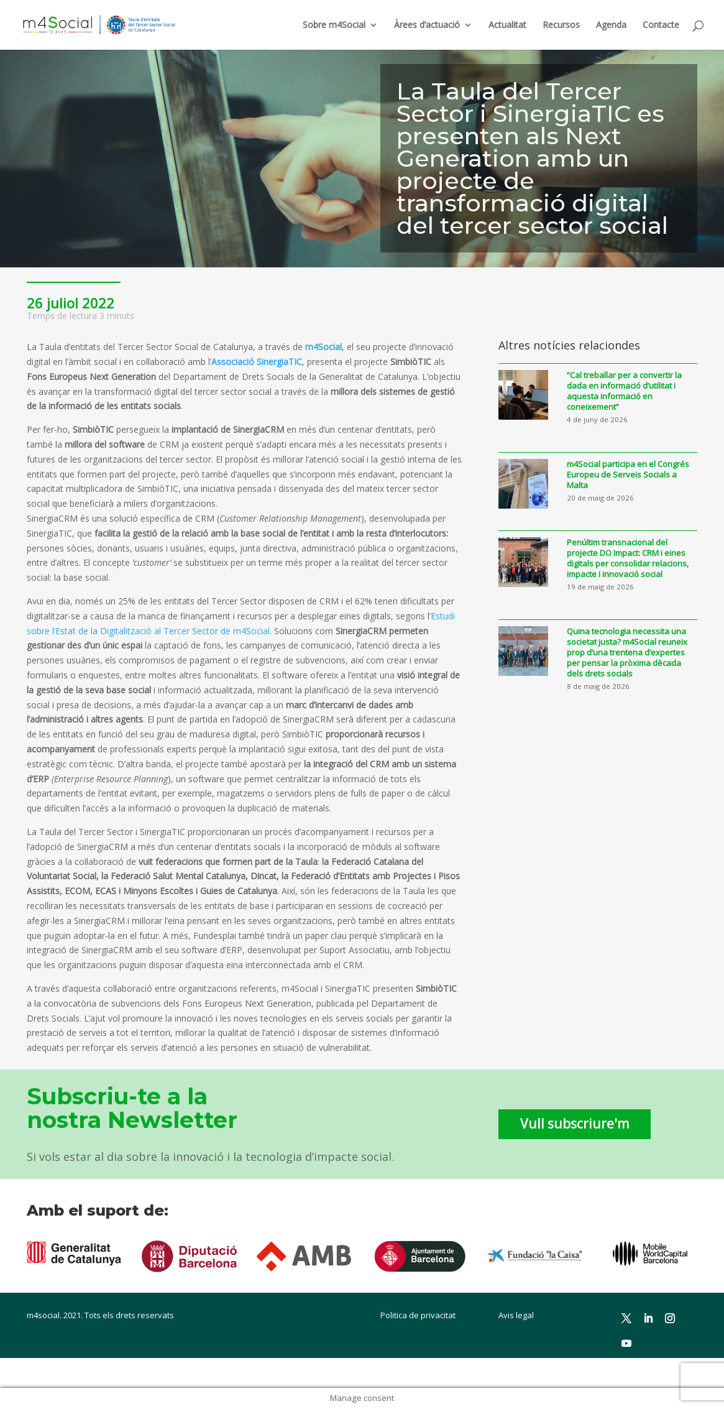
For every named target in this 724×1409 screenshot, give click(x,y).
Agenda (611, 25)
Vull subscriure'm (574, 1123)
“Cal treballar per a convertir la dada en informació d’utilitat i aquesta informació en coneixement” (624, 391)
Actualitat (507, 25)
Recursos (561, 25)
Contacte (661, 25)
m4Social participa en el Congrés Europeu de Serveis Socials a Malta (628, 475)
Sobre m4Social (334, 25)
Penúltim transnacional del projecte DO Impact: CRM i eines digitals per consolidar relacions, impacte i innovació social (628, 558)
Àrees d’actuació (427, 25)
